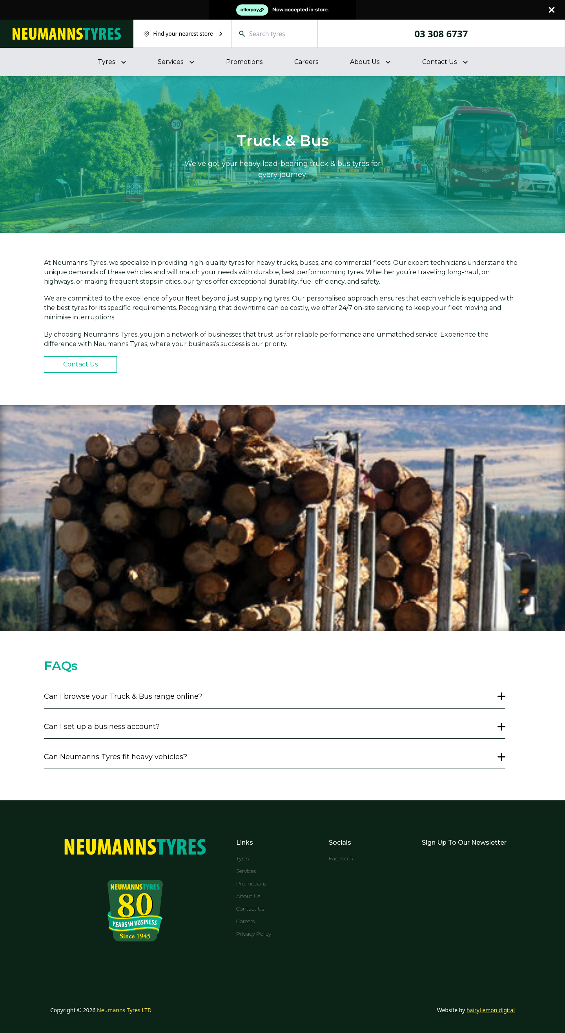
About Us (248, 896)
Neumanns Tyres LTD (124, 1010)
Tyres (242, 858)
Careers (306, 62)
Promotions (244, 62)
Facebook (341, 858)
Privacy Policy (253, 933)
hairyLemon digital (491, 1010)
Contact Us (80, 364)
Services (246, 870)
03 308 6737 (441, 33)
